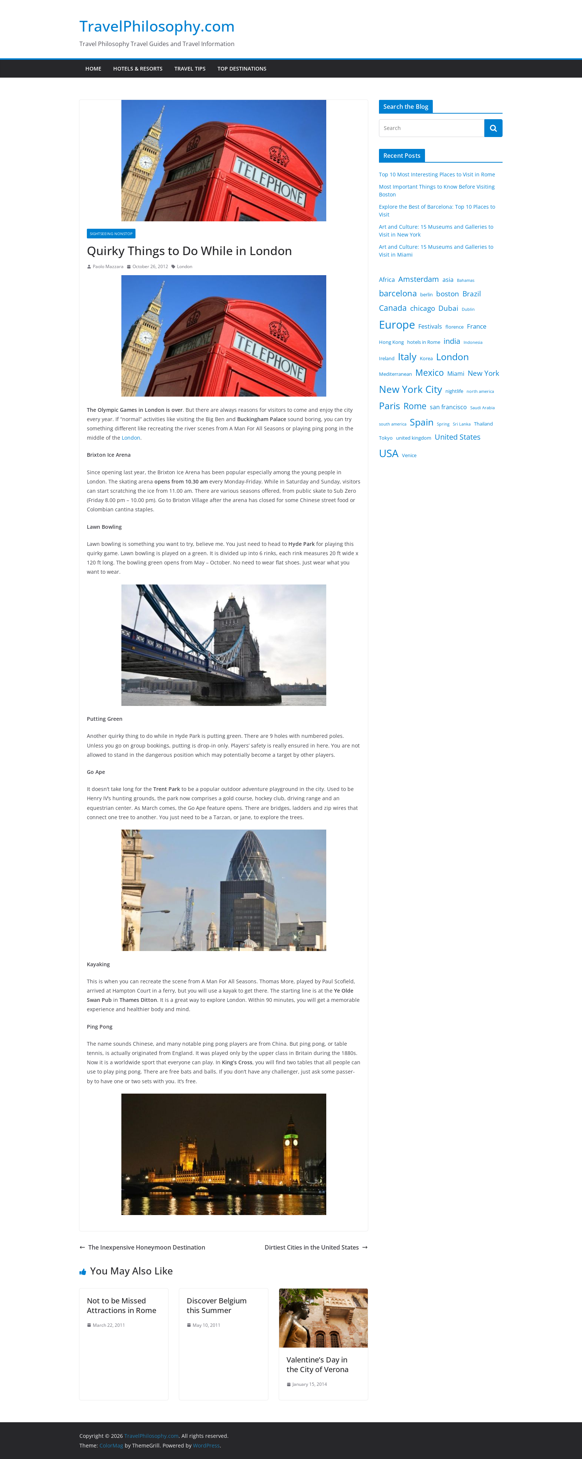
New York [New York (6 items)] (483, 373)
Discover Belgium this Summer (217, 1305)
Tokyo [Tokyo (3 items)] (386, 437)
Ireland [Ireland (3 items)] (387, 358)
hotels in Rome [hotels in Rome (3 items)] (423, 342)
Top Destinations (242, 68)
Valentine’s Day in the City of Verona (318, 1364)
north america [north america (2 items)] (480, 391)
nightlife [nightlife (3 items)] (454, 391)
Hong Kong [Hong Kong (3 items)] (391, 342)
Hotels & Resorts (138, 68)
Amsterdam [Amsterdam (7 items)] (418, 279)
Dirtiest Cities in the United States (316, 1247)
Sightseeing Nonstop (111, 233)
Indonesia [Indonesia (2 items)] (473, 342)
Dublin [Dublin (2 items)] (468, 309)
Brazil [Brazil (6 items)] (471, 294)
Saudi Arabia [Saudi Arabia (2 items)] (482, 407)
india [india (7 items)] (452, 341)
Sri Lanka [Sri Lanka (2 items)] (462, 424)
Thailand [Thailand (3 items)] (483, 423)
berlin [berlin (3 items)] (426, 294)
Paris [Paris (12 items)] (389, 406)
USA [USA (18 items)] (389, 453)
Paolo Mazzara (108, 266)
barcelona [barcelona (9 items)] (398, 293)
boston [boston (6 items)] (447, 294)
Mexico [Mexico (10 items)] (429, 372)
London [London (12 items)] (452, 357)
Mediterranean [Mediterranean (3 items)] (395, 374)
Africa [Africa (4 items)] (387, 280)
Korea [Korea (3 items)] (426, 358)
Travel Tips (190, 68)
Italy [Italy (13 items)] (407, 356)
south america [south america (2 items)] (392, 424)
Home (93, 68)
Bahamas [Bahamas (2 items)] (465, 280)
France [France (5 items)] (477, 326)
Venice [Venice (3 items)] (409, 455)
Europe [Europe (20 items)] (397, 324)
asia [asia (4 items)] (448, 280)
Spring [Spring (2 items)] (443, 424)
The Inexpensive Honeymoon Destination (142, 1247)
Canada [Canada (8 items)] (393, 307)
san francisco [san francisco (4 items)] (448, 407)
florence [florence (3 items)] (454, 326)
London (184, 266)
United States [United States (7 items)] (458, 437)
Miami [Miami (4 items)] (455, 373)
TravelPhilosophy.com (157, 26)
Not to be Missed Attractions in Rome (121, 1305)
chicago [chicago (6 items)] (422, 308)
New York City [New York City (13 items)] (410, 389)
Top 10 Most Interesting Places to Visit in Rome (437, 174)
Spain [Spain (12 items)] (422, 422)
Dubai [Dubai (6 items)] (448, 308)
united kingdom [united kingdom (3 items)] (413, 437)
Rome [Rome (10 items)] (414, 406)
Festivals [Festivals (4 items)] (430, 326)
